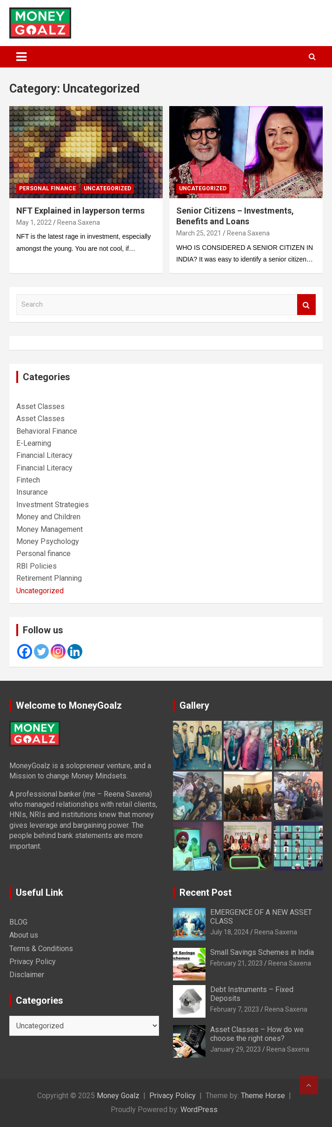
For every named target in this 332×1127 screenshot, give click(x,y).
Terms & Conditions (41, 948)
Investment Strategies (52, 504)
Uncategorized (107, 188)
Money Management (49, 529)
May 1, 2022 (34, 222)
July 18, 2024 (229, 932)
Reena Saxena (78, 222)
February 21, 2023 (236, 963)
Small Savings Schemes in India (262, 952)
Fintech (28, 480)
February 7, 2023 (234, 1009)
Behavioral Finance (46, 431)
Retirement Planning (49, 578)
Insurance (32, 492)
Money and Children (48, 516)
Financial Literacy (44, 455)
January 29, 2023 (235, 1049)
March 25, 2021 (198, 233)
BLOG (18, 922)
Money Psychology (47, 541)
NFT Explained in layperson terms (80, 210)
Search (306, 304)
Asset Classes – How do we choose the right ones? (257, 1034)
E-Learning (33, 443)
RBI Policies (36, 566)
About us (23, 935)
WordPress (199, 1109)
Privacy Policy (32, 961)
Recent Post (205, 892)
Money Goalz (118, 1095)
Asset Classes (40, 406)
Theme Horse (263, 1095)
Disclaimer (26, 974)
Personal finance (47, 188)
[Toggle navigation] (21, 56)
